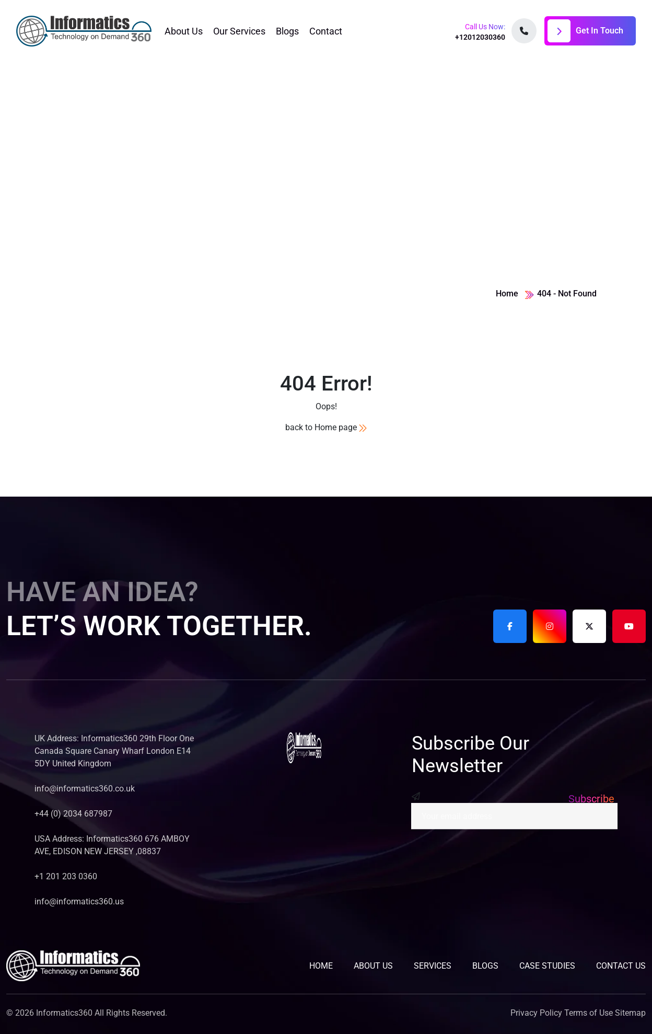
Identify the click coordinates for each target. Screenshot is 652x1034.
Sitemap (630, 1013)
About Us (184, 31)
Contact (325, 31)
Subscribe (591, 798)
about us (373, 966)
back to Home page (326, 427)
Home (507, 293)
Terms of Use (588, 1013)
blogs (485, 966)
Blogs (287, 31)
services (432, 966)
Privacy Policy (536, 1013)
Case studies (547, 966)
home (321, 966)
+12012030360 (480, 37)
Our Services (239, 31)
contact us (621, 966)
